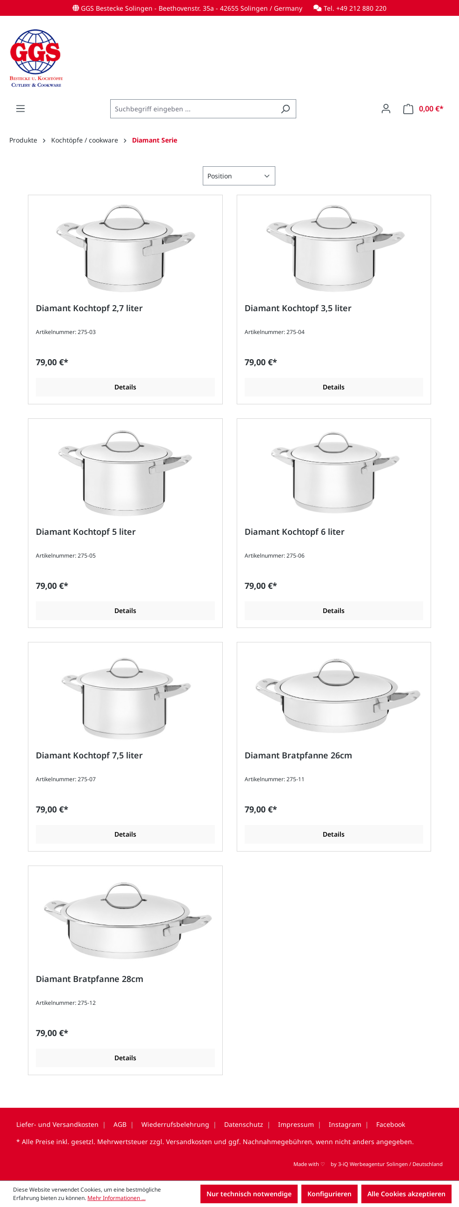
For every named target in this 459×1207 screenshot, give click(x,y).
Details (125, 386)
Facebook (390, 1124)
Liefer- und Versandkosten (57, 1124)
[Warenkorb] (423, 108)
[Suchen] (285, 108)
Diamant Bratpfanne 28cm (89, 979)
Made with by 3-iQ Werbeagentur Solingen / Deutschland (368, 1163)
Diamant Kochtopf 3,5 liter (298, 308)
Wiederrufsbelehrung (175, 1124)
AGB (119, 1124)
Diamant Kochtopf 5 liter (86, 531)
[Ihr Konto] (386, 108)
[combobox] (192, 108)
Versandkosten (189, 1141)
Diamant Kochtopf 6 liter (295, 531)
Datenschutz (243, 1124)
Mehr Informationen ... (116, 1198)
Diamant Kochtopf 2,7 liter (89, 308)
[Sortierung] (239, 175)
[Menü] (20, 108)
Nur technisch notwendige (249, 1193)
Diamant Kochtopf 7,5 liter (89, 755)
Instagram (345, 1124)
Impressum (296, 1124)
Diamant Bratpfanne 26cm (298, 755)
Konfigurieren (329, 1193)
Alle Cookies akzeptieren (406, 1193)
